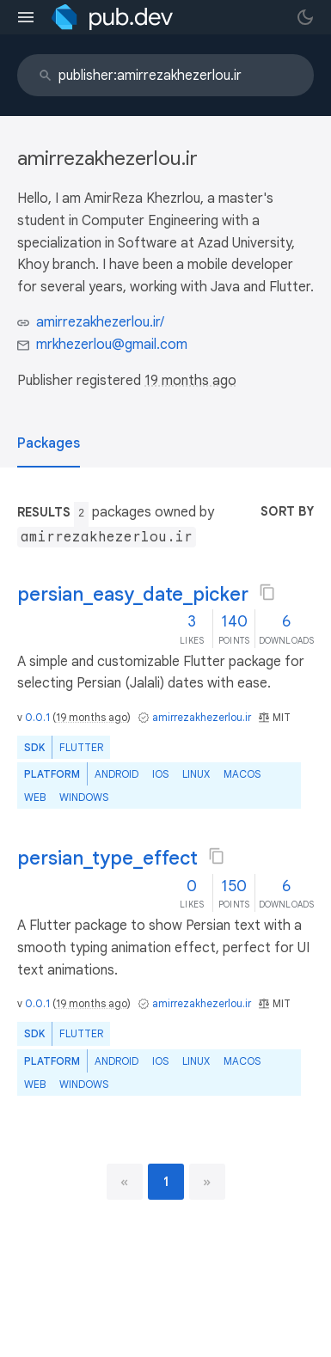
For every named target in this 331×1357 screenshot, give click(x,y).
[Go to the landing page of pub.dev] (112, 17)
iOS (160, 773)
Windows (83, 797)
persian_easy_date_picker (132, 594)
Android (116, 773)
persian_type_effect (107, 858)
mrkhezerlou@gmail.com (111, 344)
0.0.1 (37, 717)
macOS (242, 773)
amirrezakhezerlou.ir (201, 717)
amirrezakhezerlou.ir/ (100, 322)
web (35, 797)
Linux (196, 773)
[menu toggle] (25, 17)
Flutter (81, 747)
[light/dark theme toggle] (305, 17)
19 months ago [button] (190, 380)
